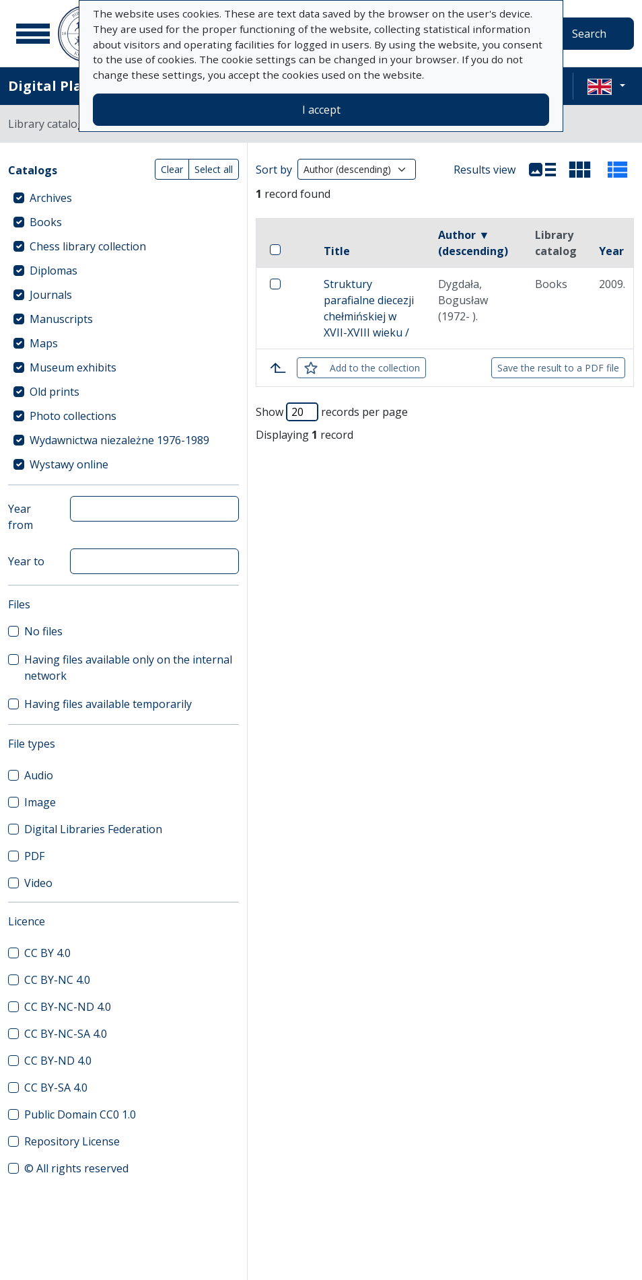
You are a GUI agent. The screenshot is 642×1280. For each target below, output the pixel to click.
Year (611, 251)
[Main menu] (33, 33)
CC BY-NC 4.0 (57, 979)
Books (46, 222)
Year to (26, 561)
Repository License (72, 1141)
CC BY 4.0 (47, 953)
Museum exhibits (73, 367)
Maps (44, 343)
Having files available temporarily (108, 704)
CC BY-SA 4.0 (55, 1087)
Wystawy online (69, 464)
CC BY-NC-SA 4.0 (65, 1033)
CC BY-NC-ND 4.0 (67, 1006)
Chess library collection (88, 246)
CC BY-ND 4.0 (58, 1060)
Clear (172, 169)
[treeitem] (123, 197)
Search (589, 33)
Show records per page (332, 411)
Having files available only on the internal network (128, 667)
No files (43, 631)
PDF (34, 856)
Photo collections (73, 415)
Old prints (54, 391)
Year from (20, 516)
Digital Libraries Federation (93, 829)
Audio (38, 775)
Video (38, 883)
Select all (213, 169)
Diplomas (53, 270)
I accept (321, 109)
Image (40, 802)
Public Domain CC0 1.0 (80, 1114)
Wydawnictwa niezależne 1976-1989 (119, 440)
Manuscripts (61, 319)
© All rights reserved (76, 1168)
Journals (51, 294)
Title (337, 251)
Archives (51, 197)
